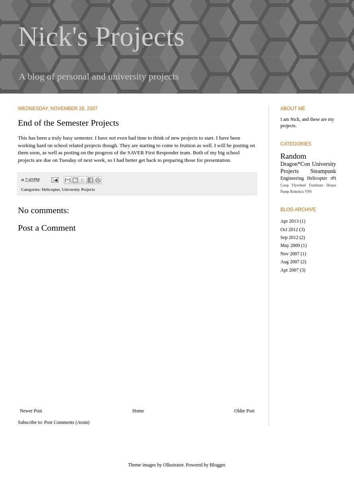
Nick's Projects (101, 36)
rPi (333, 178)
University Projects (78, 189)
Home (138, 411)
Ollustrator (173, 465)
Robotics (297, 191)
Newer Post (31, 411)
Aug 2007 (290, 261)
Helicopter (51, 189)
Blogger (217, 465)
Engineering (292, 178)
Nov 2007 (290, 254)
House (331, 185)
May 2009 (290, 245)
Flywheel (299, 185)
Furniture (316, 185)
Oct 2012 (289, 229)
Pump (284, 191)
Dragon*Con (295, 164)
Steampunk (323, 171)
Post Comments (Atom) (66, 422)
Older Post (244, 411)
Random (293, 156)
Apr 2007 (289, 270)
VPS (308, 191)
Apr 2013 (289, 221)
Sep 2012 (289, 237)
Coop (284, 185)
